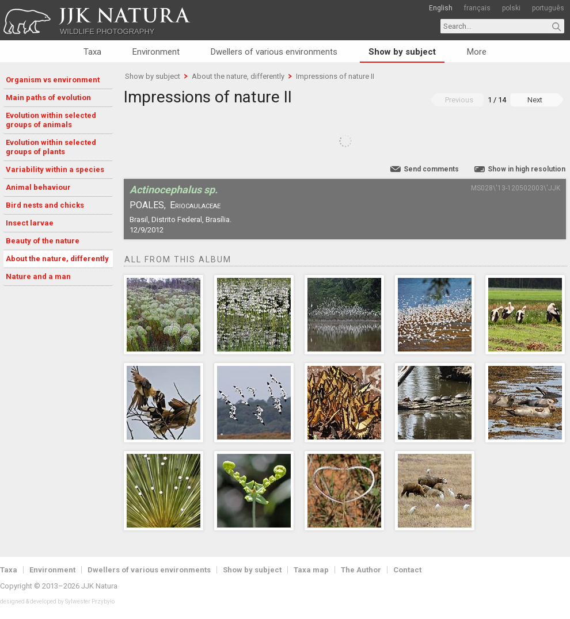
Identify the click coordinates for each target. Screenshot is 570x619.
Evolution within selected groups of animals (51, 120)
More (477, 52)
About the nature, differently (57, 258)
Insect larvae (30, 223)
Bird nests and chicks (45, 205)
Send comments (431, 169)
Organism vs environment (53, 79)
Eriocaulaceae (195, 205)
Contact (407, 569)
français (477, 8)
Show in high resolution (526, 169)
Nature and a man (38, 276)
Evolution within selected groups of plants (51, 147)
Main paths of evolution (48, 97)
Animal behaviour (38, 187)
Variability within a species (55, 169)
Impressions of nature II (335, 76)
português (548, 8)
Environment (156, 52)
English (441, 8)
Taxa (92, 52)
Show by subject (402, 52)
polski (511, 8)
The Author (361, 569)
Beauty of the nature (42, 240)
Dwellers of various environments (274, 52)
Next (534, 99)
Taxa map (311, 569)
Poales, (148, 205)
